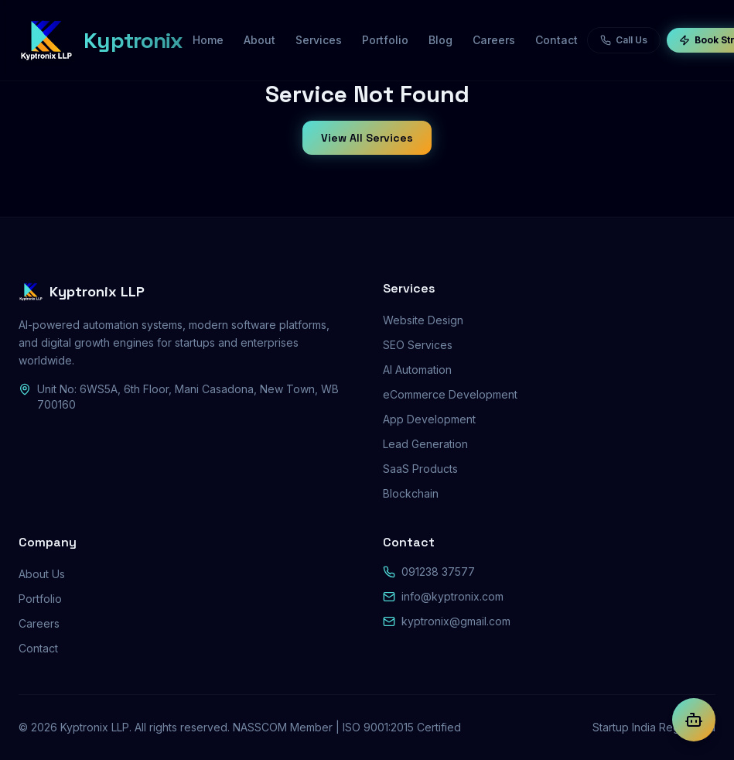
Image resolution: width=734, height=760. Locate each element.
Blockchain (411, 493)
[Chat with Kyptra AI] (693, 719)
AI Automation (417, 369)
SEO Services (417, 344)
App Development (429, 419)
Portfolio (40, 598)
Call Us (623, 40)
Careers (39, 623)
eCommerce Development (450, 394)
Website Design (423, 320)
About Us (42, 573)
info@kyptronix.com (452, 596)
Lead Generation (425, 443)
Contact (38, 648)
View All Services (367, 138)
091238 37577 (438, 571)
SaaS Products (420, 468)
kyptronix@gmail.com (455, 621)
